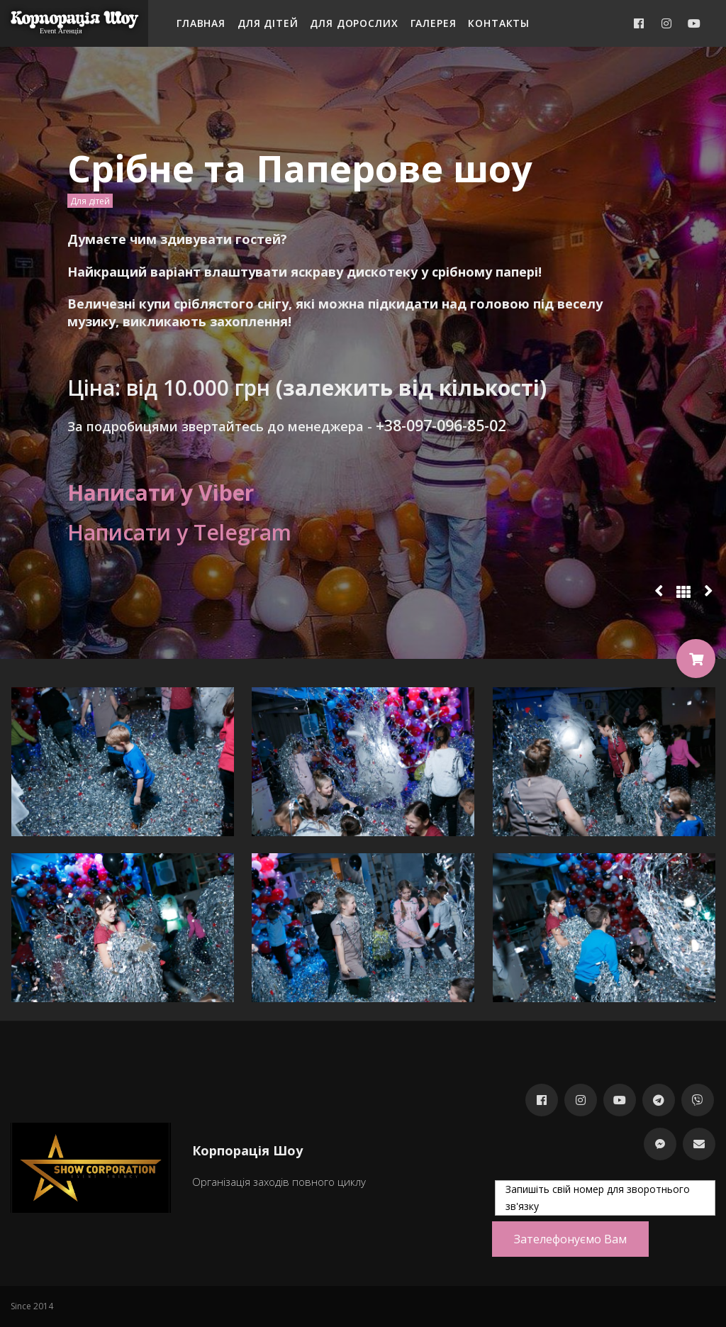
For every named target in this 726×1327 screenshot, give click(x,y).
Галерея (434, 23)
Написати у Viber (160, 492)
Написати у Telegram (179, 532)
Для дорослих (354, 23)
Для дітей (268, 23)
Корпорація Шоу (74, 18)
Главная (201, 23)
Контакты (499, 23)
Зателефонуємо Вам (570, 1239)
